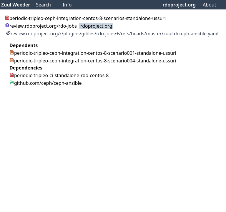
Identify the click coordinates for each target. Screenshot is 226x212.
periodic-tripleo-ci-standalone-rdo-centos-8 (59, 75)
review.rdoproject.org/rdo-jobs (41, 26)
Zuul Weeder (15, 4)
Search (43, 4)
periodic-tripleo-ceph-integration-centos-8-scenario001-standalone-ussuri (92, 53)
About (209, 4)
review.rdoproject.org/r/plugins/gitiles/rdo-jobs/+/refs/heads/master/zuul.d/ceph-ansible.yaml (112, 33)
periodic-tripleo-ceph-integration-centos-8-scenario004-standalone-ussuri (92, 60)
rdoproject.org (179, 4)
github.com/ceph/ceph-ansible (45, 83)
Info (67, 4)
